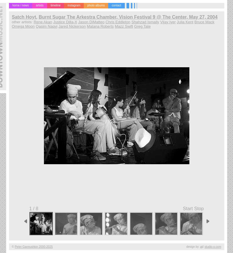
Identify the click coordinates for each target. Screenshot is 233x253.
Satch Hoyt (24, 17)
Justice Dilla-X (65, 22)
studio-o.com (212, 246)
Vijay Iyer (168, 22)
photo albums (96, 5)
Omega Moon (23, 26)
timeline (56, 5)
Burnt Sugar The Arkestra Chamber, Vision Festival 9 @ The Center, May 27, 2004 (128, 17)
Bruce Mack (204, 22)
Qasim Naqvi (46, 26)
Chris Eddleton (118, 22)
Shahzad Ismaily (145, 22)
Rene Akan (43, 22)
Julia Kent (185, 22)
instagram (73, 5)
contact (116, 5)
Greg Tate (142, 26)
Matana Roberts (100, 26)
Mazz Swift (124, 26)
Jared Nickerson (72, 26)
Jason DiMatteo (91, 22)
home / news (21, 5)
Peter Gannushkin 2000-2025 (34, 246)
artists (40, 5)
